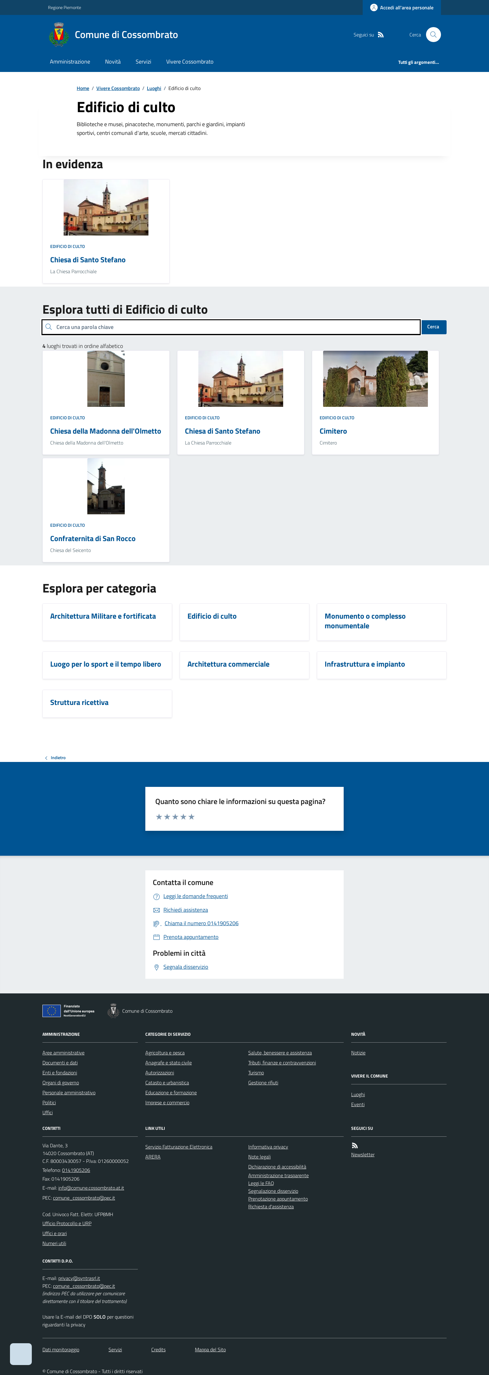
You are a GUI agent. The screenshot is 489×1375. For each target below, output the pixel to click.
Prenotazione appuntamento (278, 1198)
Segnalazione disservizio (273, 1191)
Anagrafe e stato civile (168, 1062)
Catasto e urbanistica (167, 1082)
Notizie (358, 1052)
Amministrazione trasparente (278, 1175)
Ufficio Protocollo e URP (66, 1223)
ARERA (153, 1156)
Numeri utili (54, 1243)
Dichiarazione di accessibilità (277, 1166)
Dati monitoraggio (60, 1349)
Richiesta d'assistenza (271, 1206)
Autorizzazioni (159, 1072)
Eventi (358, 1104)
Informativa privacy (268, 1146)
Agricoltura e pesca (165, 1052)
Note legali (259, 1156)
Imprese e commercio (167, 1102)
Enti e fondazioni (59, 1072)
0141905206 (76, 1170)
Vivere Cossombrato (190, 61)
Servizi (143, 61)
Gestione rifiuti (263, 1082)
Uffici (47, 1112)
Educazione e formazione (171, 1092)
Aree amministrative (63, 1052)
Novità (113, 61)
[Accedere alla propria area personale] (402, 7)
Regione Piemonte (64, 7)
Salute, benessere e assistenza (280, 1052)
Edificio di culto (67, 246)
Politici (49, 1102)
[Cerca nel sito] (431, 34)
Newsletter (363, 1154)
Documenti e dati (60, 1062)
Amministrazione (70, 61)
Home (83, 88)
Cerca (433, 326)
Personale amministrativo (68, 1092)
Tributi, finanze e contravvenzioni (282, 1062)
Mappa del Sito (210, 1349)
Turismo (256, 1072)
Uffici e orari (54, 1233)
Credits (158, 1349)
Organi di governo (60, 1082)
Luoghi (154, 88)
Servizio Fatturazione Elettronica (178, 1146)
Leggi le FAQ (261, 1183)
